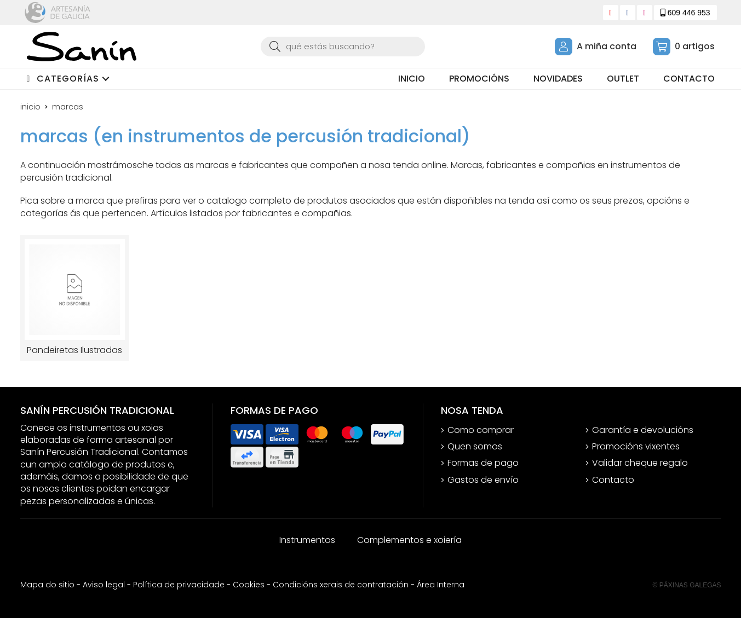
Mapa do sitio (47, 584)
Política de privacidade (179, 584)
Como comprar (480, 430)
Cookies (249, 584)
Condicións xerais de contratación (341, 584)
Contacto (613, 480)
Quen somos (474, 447)
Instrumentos (307, 540)
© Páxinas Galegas (687, 585)
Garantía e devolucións (642, 430)
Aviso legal (104, 584)
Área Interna (440, 584)
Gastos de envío (483, 480)
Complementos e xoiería (409, 540)
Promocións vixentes (636, 447)
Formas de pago (483, 463)
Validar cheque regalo (640, 463)
